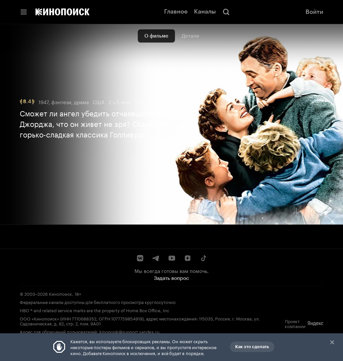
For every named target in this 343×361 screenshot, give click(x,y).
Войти (314, 11)
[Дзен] (187, 258)
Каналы (205, 11)
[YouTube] (172, 258)
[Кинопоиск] (62, 12)
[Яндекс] (315, 323)
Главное (175, 11)
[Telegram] (156, 258)
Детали (190, 36)
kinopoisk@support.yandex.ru (129, 331)
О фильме (156, 36)
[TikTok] (203, 258)
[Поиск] (226, 12)
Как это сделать (252, 346)
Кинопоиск (60, 293)
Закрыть (332, 342)
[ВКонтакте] (140, 258)
